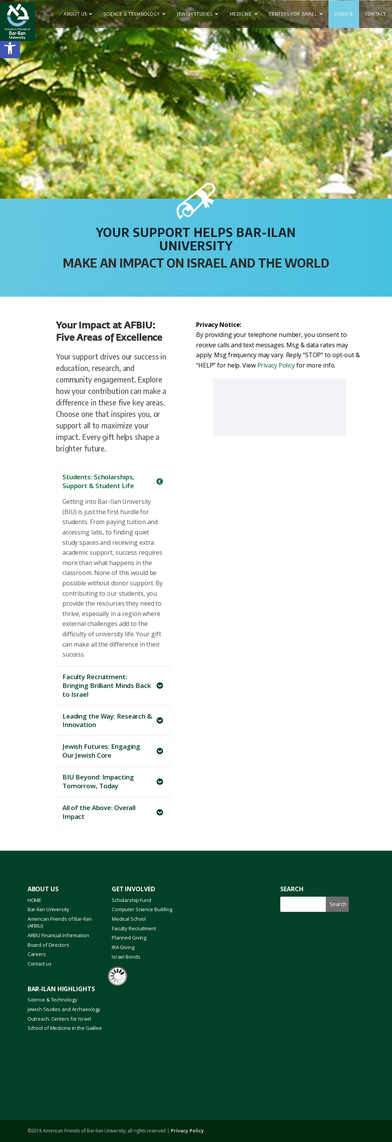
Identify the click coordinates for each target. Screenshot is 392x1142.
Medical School (129, 918)
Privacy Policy (276, 365)
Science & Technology (52, 999)
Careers (37, 954)
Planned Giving (129, 937)
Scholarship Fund (131, 900)
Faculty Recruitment (134, 928)
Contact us (40, 963)
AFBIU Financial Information (58, 935)
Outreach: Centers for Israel (59, 1018)
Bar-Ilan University (48, 909)
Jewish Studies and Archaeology (64, 1009)
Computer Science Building (142, 909)
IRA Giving (123, 947)
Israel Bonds (126, 956)
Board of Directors (48, 944)
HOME (35, 900)
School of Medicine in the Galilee (65, 1027)
